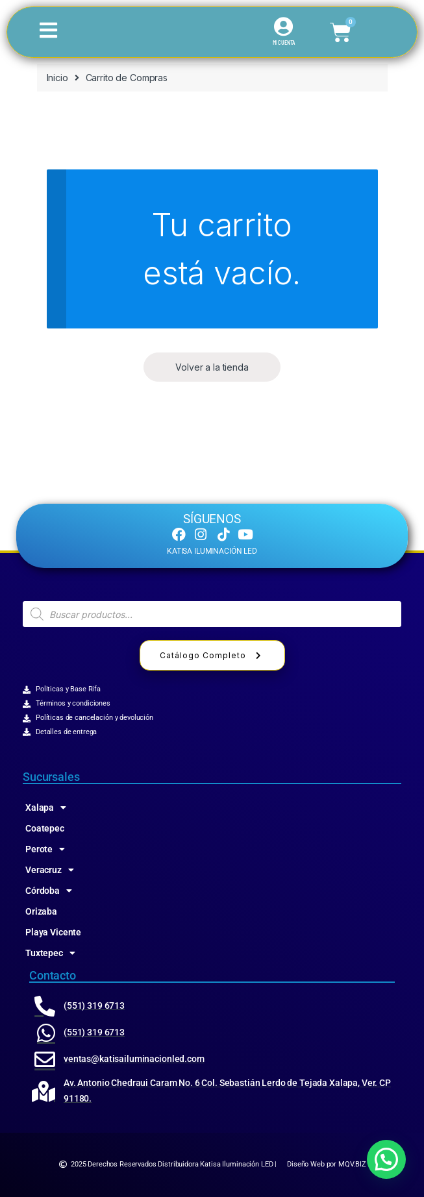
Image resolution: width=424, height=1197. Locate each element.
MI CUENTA (284, 42)
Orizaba (41, 911)
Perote (45, 849)
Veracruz (49, 869)
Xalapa (45, 807)
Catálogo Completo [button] (212, 655)
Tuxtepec (50, 953)
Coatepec (44, 828)
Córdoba (48, 890)
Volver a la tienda (211, 367)
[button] (386, 1159)
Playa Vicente (53, 932)
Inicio (57, 77)
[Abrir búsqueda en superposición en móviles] (212, 614)
